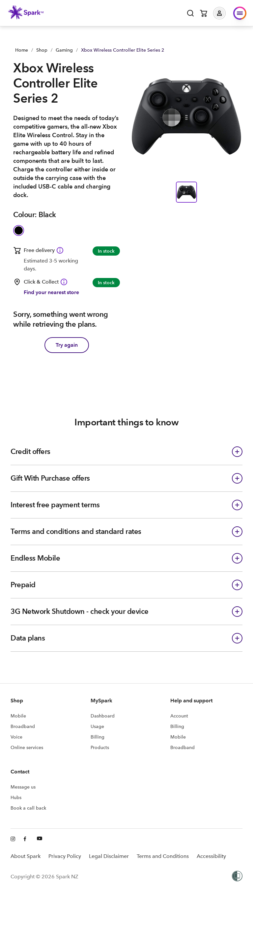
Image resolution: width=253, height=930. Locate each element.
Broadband (23, 726)
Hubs (16, 797)
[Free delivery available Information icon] (60, 250)
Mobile (18, 716)
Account (179, 716)
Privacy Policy (64, 856)
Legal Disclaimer (109, 856)
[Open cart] (203, 13)
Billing (97, 737)
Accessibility (211, 856)
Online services (27, 747)
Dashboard (103, 716)
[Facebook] (26, 839)
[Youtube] (39, 839)
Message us (23, 787)
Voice (16, 737)
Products (100, 747)
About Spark (26, 856)
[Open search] (190, 13)
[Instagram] (13, 839)
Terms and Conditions (163, 856)
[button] (224, 13)
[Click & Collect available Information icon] (64, 282)
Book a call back (28, 808)
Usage (97, 726)
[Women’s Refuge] (237, 877)
